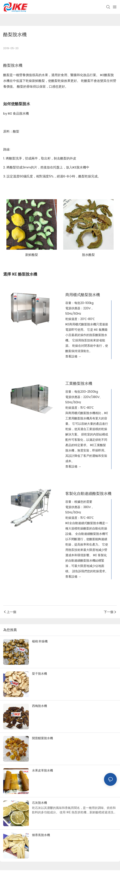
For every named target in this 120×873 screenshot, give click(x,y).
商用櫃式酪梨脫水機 (82, 294)
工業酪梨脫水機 (78, 383)
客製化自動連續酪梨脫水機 (88, 493)
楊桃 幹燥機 (40, 641)
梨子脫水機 (39, 673)
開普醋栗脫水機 (42, 738)
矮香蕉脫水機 (41, 835)
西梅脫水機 (39, 706)
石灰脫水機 (39, 802)
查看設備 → (73, 356)
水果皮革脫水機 (42, 770)
